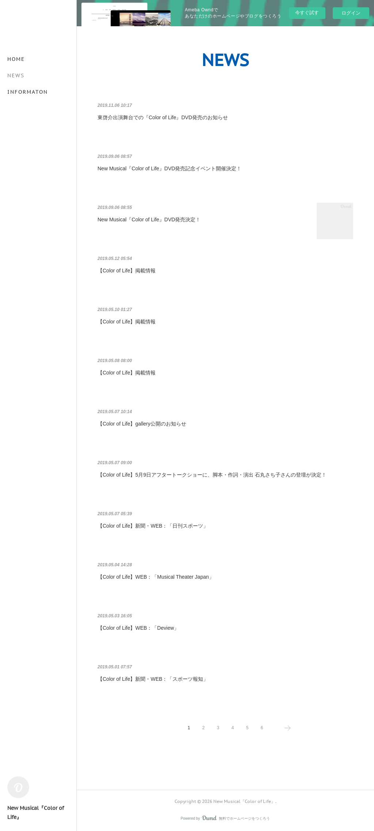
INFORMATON (27, 92)
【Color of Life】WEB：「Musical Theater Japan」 (156, 577)
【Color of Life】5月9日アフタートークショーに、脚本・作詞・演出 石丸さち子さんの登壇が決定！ (212, 475)
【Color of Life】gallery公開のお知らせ (142, 424)
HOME (16, 59)
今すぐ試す (307, 12)
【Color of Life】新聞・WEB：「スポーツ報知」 (153, 679)
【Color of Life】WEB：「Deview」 (138, 628)
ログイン (350, 13)
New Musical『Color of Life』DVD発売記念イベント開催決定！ (169, 168)
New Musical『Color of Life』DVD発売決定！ (149, 219)
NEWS (15, 75)
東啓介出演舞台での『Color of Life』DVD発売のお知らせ (163, 117)
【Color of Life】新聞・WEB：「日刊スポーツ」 (153, 526)
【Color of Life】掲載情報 (127, 270)
